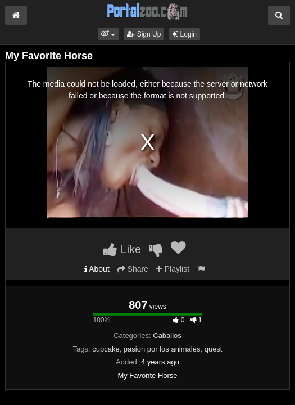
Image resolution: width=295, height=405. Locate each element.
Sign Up (144, 34)
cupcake (105, 349)
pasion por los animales (162, 349)
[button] (108, 34)
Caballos (167, 335)
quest (214, 349)
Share (132, 268)
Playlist (172, 268)
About (97, 268)
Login (185, 34)
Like (122, 249)
